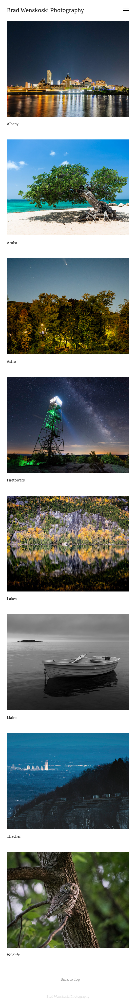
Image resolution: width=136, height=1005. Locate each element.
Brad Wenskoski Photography (45, 10)
